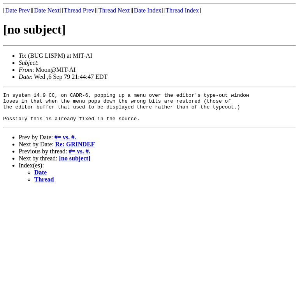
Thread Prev (78, 10)
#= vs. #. (65, 143)
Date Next (47, 10)
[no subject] (74, 164)
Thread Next (114, 10)
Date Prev (17, 10)
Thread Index (182, 10)
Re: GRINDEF (75, 150)
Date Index (148, 10)
